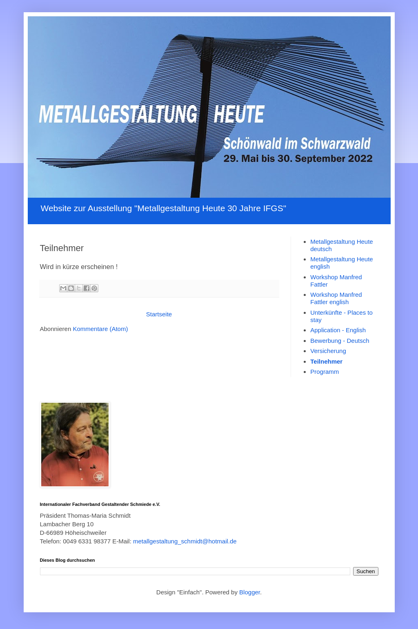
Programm (324, 371)
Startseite (159, 314)
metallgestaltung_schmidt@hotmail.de (185, 541)
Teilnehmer (326, 361)
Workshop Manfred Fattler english (336, 298)
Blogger (249, 592)
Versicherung (328, 350)
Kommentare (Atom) (100, 328)
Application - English (338, 330)
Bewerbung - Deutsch (339, 340)
